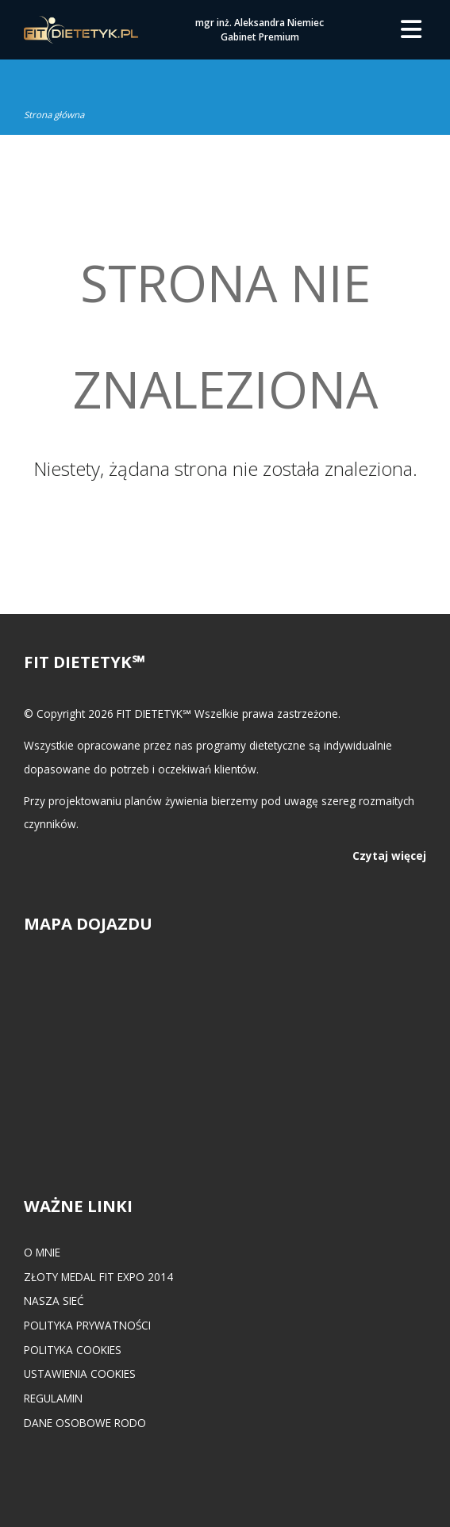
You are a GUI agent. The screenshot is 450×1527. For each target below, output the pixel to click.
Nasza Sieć (54, 1300)
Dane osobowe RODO (85, 1422)
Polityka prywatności (87, 1325)
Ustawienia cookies (80, 1373)
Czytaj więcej (389, 855)
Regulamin (53, 1398)
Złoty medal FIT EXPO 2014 (98, 1276)
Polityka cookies (72, 1349)
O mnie (42, 1252)
